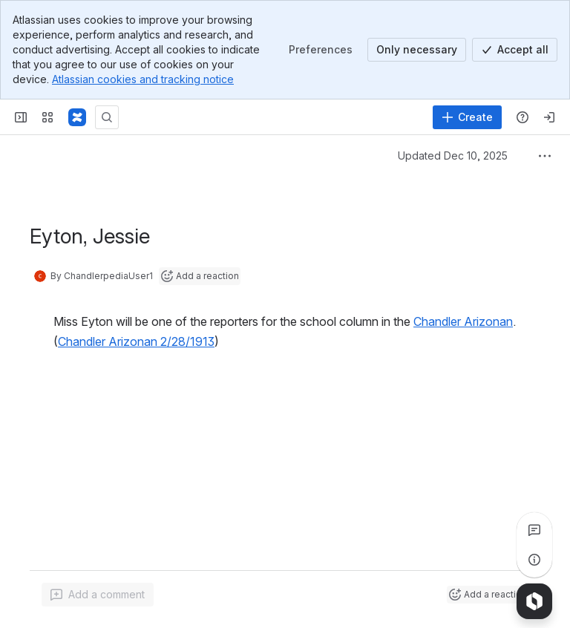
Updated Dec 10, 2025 (453, 155)
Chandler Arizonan (463, 321)
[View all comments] (534, 530)
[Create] (467, 117)
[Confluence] (77, 117)
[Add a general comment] (98, 594)
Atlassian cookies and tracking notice (143, 79)
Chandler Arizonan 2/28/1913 (136, 341)
